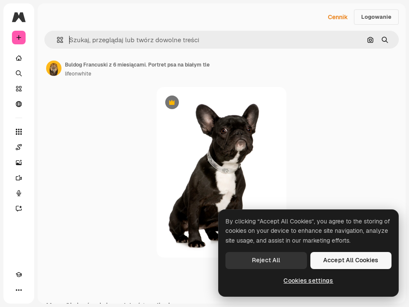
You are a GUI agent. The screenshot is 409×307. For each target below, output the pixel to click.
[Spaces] (19, 147)
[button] (56, 40)
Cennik (338, 17)
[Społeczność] (19, 104)
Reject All (266, 260)
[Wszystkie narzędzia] (19, 132)
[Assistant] (19, 208)
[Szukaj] (19, 73)
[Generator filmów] (19, 178)
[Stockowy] (19, 89)
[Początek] (19, 58)
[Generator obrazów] (19, 162)
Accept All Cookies (351, 260)
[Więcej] (19, 290)
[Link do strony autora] (53, 68)
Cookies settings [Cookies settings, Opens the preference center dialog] (308, 280)
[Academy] (19, 274)
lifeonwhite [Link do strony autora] (78, 73)
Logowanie (376, 16)
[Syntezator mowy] (19, 193)
